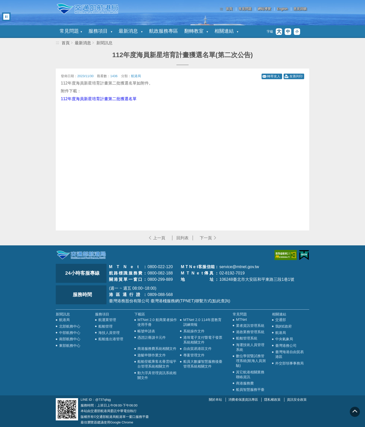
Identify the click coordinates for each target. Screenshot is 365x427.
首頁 (229, 9)
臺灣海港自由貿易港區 (289, 354)
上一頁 (159, 238)
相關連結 (226, 31)
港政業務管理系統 (250, 332)
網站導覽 (264, 9)
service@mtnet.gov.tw (239, 267)
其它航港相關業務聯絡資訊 (250, 374)
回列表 (182, 238)
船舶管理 (105, 326)
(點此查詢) (220, 301)
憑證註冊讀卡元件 (151, 337)
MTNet (241, 319)
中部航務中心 (69, 333)
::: (221, 9)
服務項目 (100, 31)
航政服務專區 (163, 31)
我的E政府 (283, 326)
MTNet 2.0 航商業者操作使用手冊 (157, 322)
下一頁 (206, 238)
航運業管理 (107, 320)
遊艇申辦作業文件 (151, 355)
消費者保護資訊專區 (243, 399)
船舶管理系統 (246, 338)
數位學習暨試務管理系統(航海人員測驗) (251, 361)
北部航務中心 (69, 326)
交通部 (280, 320)
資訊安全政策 (297, 399)
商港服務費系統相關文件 (156, 349)
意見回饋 (300, 9)
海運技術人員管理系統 (250, 347)
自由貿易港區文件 (197, 349)
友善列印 (296, 76)
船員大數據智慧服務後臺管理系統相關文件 (202, 363)
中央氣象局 (284, 339)
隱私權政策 (272, 399)
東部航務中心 (69, 346)
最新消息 (130, 31)
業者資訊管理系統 (250, 326)
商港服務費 (245, 383)
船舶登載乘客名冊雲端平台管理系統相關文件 (156, 363)
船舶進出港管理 (110, 339)
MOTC (81, 255)
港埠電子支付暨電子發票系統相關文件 (202, 339)
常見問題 (245, 9)
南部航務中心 (69, 339)
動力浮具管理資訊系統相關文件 (156, 375)
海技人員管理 (109, 333)
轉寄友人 (273, 76)
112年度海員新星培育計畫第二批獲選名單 (99, 99)
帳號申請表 (146, 331)
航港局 (64, 320)
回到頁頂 (355, 412)
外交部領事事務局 (289, 363)
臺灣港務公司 (286, 346)
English (282, 9)
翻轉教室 (196, 31)
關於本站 (215, 399)
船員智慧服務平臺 (250, 390)
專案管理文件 (194, 355)
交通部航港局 (87, 9)
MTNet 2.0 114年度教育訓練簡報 (202, 322)
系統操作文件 (194, 331)
